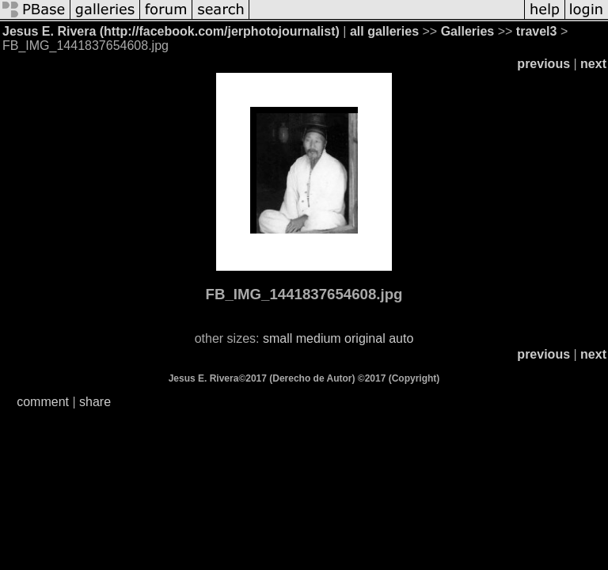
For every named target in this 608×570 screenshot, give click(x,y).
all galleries (384, 31)
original (365, 338)
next (593, 63)
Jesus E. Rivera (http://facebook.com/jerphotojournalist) (171, 31)
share (95, 401)
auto (401, 338)
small (277, 338)
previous (543, 63)
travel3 (536, 31)
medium (318, 338)
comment (43, 401)
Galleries (468, 31)
